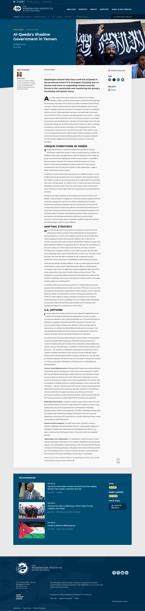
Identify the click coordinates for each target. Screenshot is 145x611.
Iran (53, 17)
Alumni (77, 598)
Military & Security (26, 17)
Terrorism (113, 487)
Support (104, 9)
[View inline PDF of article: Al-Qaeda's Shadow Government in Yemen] (118, 70)
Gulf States (68, 17)
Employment (17, 608)
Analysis (71, 9)
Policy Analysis (18, 30)
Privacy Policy (27, 608)
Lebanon (59, 17)
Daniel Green (20, 44)
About (93, 9)
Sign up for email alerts (116, 506)
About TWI (53, 598)
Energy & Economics (40, 17)
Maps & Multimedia (122, 9)
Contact (18, 595)
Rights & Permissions (40, 608)
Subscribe (19, 598)
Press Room (19, 597)
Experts (83, 9)
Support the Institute (65, 598)
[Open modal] (122, 17)
